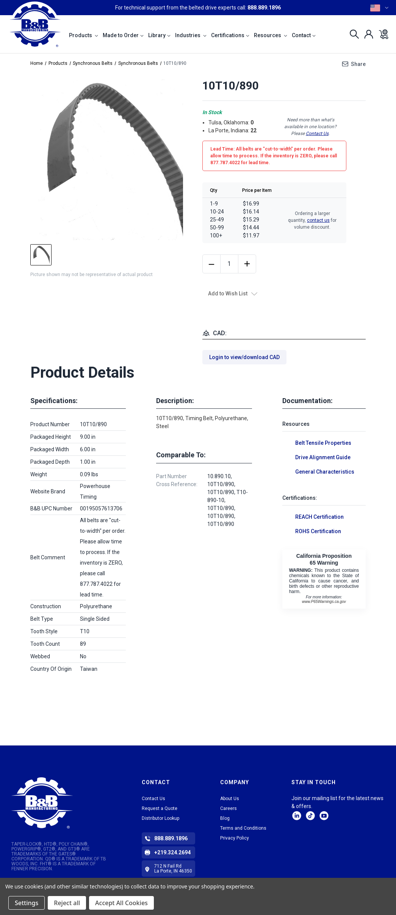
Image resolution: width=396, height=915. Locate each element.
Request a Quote (159, 808)
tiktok (310, 815)
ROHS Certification (318, 531)
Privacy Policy (234, 838)
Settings (26, 903)
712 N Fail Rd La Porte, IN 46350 (173, 868)
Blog (225, 818)
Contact (304, 35)
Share (358, 64)
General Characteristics (324, 472)
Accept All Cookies (121, 903)
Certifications (230, 35)
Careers (228, 808)
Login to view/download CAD (244, 357)
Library (159, 35)
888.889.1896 (264, 8)
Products (83, 35)
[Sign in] (366, 34)
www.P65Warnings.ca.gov (324, 602)
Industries (191, 35)
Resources (270, 35)
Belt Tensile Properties (323, 443)
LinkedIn (296, 815)
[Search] (352, 34)
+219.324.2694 (172, 852)
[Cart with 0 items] (381, 34)
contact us (318, 220)
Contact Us (317, 133)
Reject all (67, 903)
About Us (229, 798)
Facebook (324, 815)
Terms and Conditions (243, 828)
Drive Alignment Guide (323, 457)
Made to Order (123, 35)
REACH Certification (319, 517)
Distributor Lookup (160, 818)
